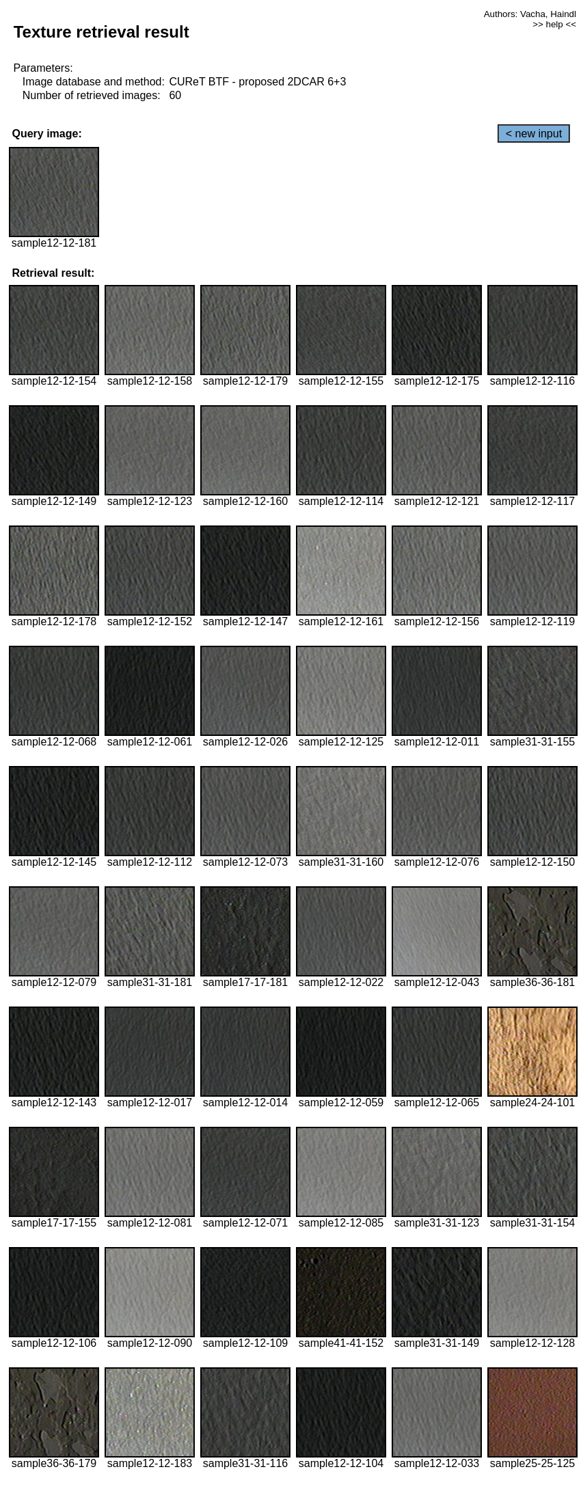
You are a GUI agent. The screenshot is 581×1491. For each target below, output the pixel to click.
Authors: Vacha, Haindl (530, 14)
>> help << (554, 24)
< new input (534, 133)
